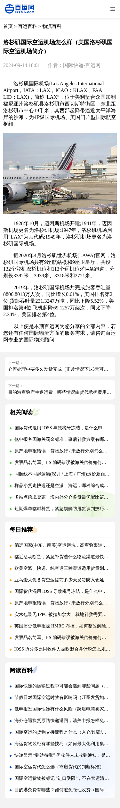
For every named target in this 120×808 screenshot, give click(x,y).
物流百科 (51, 26)
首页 (8, 26)
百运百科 (27, 26)
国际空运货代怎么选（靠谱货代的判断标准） (59, 766)
